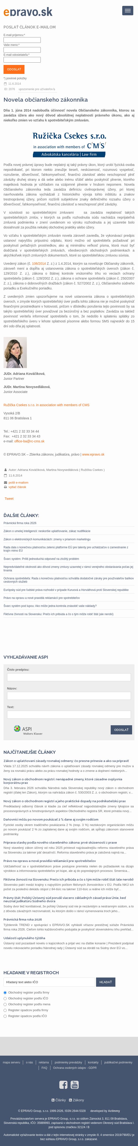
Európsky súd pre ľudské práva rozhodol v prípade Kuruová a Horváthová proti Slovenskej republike (66, 590)
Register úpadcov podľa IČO (25, 1016)
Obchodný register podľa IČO (26, 998)
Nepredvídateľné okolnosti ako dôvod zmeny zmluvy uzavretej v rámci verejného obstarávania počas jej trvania (68, 568)
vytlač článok (17, 487)
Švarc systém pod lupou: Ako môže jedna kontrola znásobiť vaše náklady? (50, 606)
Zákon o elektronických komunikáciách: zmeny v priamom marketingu (47, 539)
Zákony (78, 1100)
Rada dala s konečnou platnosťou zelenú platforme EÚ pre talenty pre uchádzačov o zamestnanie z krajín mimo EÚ (66, 549)
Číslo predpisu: (18, 669)
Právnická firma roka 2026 (20, 523)
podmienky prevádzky (68, 1062)
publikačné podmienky (118, 1062)
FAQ (44, 1068)
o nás (29, 1062)
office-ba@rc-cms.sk (29, 441)
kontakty (93, 1062)
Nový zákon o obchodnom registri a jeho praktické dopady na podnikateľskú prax (65, 801)
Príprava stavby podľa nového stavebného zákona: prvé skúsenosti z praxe (60, 842)
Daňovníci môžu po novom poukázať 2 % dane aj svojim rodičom (51, 819)
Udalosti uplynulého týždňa (24, 938)
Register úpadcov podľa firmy (26, 1010)
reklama (44, 1062)
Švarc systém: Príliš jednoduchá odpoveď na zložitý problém (41, 559)
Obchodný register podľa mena (27, 1004)
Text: (10, 707)
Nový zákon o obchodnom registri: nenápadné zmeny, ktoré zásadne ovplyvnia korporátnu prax (63, 780)
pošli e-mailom (18, 482)
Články (60, 1100)
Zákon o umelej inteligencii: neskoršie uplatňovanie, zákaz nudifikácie (47, 531)
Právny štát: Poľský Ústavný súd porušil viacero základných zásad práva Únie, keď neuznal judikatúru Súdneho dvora (65, 899)
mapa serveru (11, 1062)
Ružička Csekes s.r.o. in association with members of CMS (46, 405)
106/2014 (39, 263)
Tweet (9, 499)
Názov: (12, 688)
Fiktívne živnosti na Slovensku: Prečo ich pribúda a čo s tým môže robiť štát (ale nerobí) (59, 614)
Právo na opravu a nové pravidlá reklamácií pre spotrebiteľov (42, 598)
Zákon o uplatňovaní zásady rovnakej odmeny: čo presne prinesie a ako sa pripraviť (66, 761)
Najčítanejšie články (30, 752)
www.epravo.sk (93, 454)
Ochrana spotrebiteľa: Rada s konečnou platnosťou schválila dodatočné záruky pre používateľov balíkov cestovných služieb (69, 580)
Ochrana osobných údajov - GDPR (75, 1068)
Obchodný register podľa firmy (26, 992)
